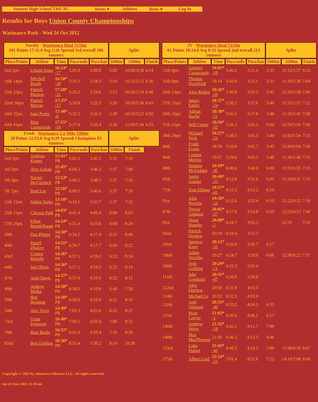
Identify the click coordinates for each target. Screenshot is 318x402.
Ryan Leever (195, 315)
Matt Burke (40, 332)
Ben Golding (41, 343)
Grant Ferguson (38, 321)
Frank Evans (194, 146)
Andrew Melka (37, 289)
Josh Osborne (196, 304)
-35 (215, 127)
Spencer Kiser (196, 244)
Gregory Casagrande (199, 70)
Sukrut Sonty (41, 202)
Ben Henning (37, 299)
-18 (215, 328)
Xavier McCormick (40, 180)
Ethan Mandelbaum (41, 223)
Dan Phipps (40, 234)
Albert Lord (199, 359)
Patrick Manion (37, 92)
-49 (215, 307)
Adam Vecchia (196, 255)
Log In (183, 9)
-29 (58, 83)
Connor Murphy (37, 256)
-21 (215, 138)
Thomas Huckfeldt (197, 81)
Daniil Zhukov (37, 245)
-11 (215, 116)
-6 (57, 116)
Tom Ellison (199, 190)
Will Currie (199, 124)
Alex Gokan (41, 169)
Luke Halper (195, 348)
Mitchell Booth (37, 81)
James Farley (194, 103)
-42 (215, 350)
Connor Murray (195, 157)
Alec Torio (39, 310)
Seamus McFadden (198, 168)
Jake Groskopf (197, 277)
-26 (215, 94)
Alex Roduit (199, 92)
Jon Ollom (39, 267)
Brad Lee (38, 191)
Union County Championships (91, 20)
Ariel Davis (40, 278)
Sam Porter (40, 113)
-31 (58, 94)
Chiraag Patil (41, 212)
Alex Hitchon (196, 287)
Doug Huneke (195, 222)
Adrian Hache (195, 114)
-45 (215, 170)
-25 (215, 181)
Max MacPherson (199, 337)
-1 (214, 318)
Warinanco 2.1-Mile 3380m (63, 133)
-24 (215, 105)
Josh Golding (196, 266)
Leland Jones (41, 70)
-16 (215, 203)
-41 (215, 192)
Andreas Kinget (37, 158)
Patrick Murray (37, 103)
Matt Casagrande (40, 124)
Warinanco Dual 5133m (64, 45)
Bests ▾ (155, 9)
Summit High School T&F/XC (41, 9)
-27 (215, 214)
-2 (214, 225)
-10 (58, 127)
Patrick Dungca (195, 233)
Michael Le (199, 296)
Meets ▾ (102, 9)
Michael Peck (196, 135)
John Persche (195, 200)
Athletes (129, 9)
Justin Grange (195, 179)
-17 (58, 72)
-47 (215, 279)
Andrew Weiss (196, 326)
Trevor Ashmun (196, 211)
